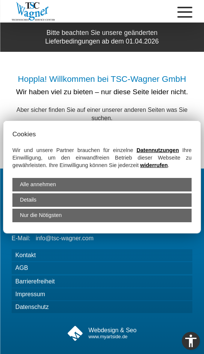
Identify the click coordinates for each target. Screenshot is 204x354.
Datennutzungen (157, 150)
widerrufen (154, 165)
